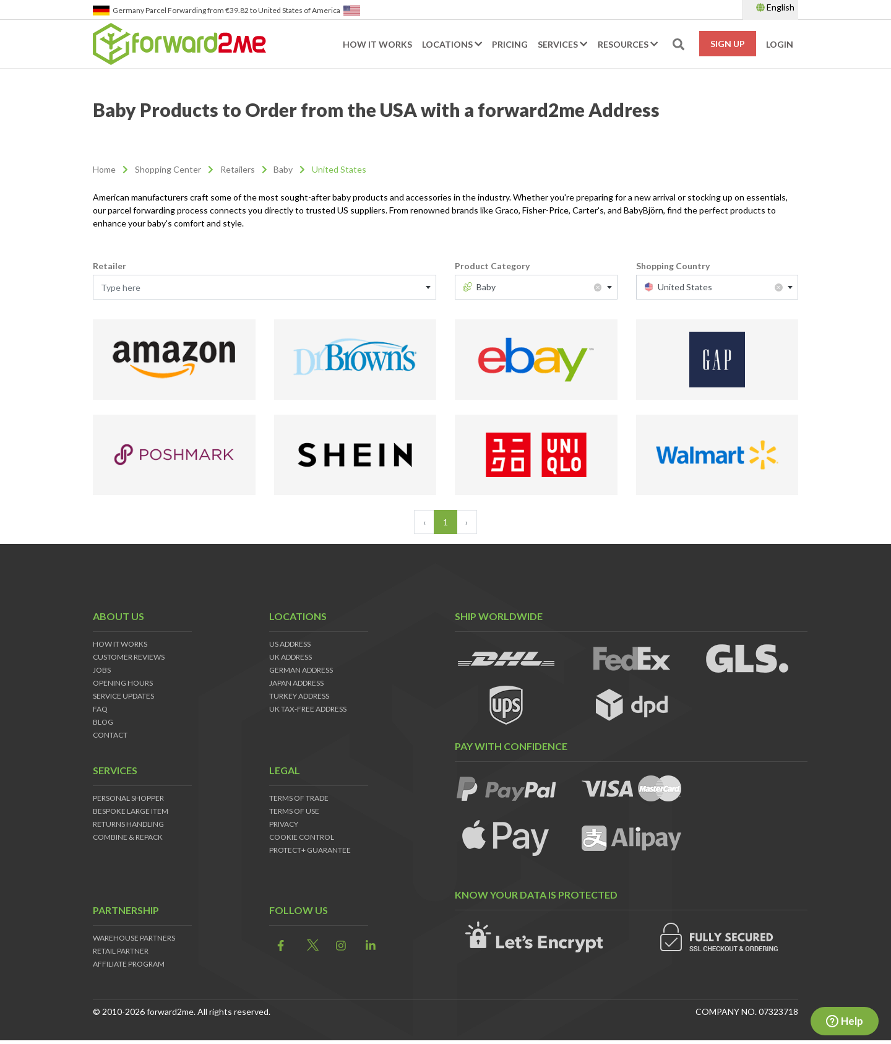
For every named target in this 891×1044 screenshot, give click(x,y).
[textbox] (264, 287)
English (775, 7)
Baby (283, 169)
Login (779, 44)
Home (104, 169)
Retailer (109, 266)
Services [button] (562, 44)
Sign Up (727, 43)
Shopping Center (168, 169)
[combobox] (264, 287)
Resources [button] (628, 44)
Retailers (237, 169)
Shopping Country (673, 266)
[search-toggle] (678, 44)
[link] (277, 946)
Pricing (510, 44)
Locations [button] (452, 44)
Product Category (492, 266)
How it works (377, 44)
